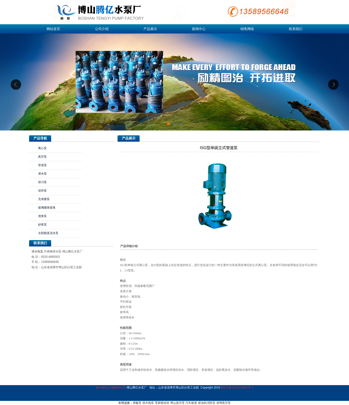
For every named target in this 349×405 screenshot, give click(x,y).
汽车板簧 (191, 403)
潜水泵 (42, 173)
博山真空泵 (177, 403)
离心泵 (42, 148)
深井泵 (42, 190)
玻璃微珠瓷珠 (47, 207)
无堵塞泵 (44, 199)
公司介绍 (102, 29)
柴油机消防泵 (206, 403)
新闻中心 (199, 29)
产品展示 (150, 29)
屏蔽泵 (137, 403)
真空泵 (42, 156)
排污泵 (42, 182)
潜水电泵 (37, 251)
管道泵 (42, 165)
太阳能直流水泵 (48, 233)
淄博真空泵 (223, 403)
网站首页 (53, 29)
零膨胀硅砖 (162, 403)
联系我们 (295, 29)
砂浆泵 (42, 224)
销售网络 (247, 29)
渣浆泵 (42, 216)
